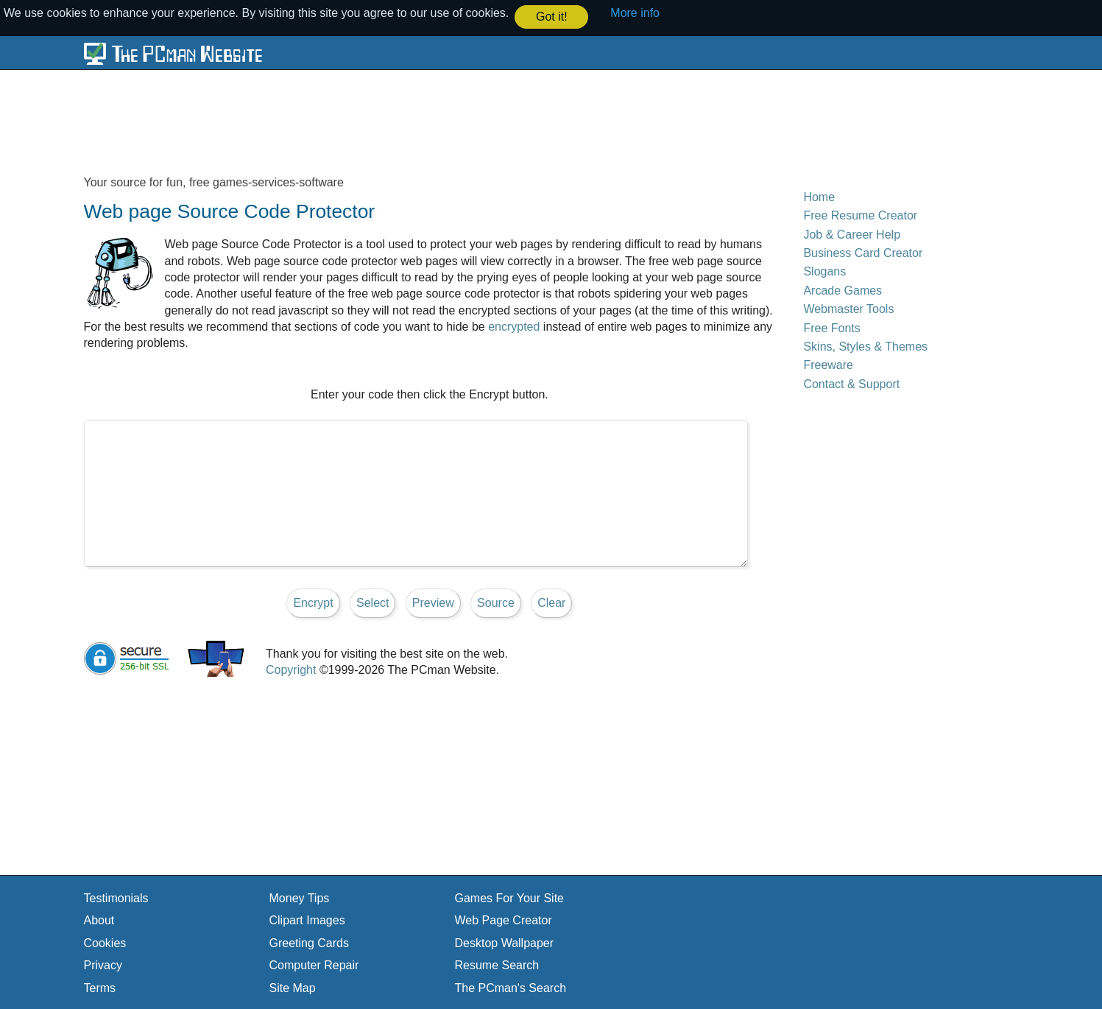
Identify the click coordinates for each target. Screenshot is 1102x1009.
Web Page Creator (503, 920)
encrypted (514, 326)
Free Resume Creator (860, 214)
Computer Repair (314, 964)
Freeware (828, 364)
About (99, 920)
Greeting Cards (309, 942)
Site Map (292, 987)
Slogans (824, 271)
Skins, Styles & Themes (865, 346)
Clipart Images (307, 920)
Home (819, 196)
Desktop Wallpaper (504, 942)
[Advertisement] (441, 121)
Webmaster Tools (848, 308)
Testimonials (116, 897)
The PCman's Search (511, 987)
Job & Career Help (851, 234)
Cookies (105, 942)
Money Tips (299, 897)
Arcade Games (842, 290)
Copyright (291, 669)
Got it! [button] (552, 16)
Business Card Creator (862, 252)
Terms (100, 987)
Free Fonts (831, 327)
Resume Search (497, 964)
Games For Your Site (510, 897)
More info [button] (635, 13)
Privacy (103, 964)
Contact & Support (851, 383)
